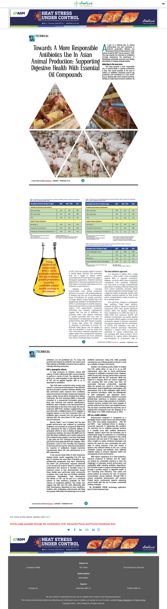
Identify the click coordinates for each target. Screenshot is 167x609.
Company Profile (33, 567)
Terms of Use (140, 600)
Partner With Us (133, 588)
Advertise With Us (83, 588)
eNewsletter (83, 578)
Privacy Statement (124, 600)
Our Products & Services (134, 567)
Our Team (83, 567)
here (48, 517)
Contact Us (33, 588)
